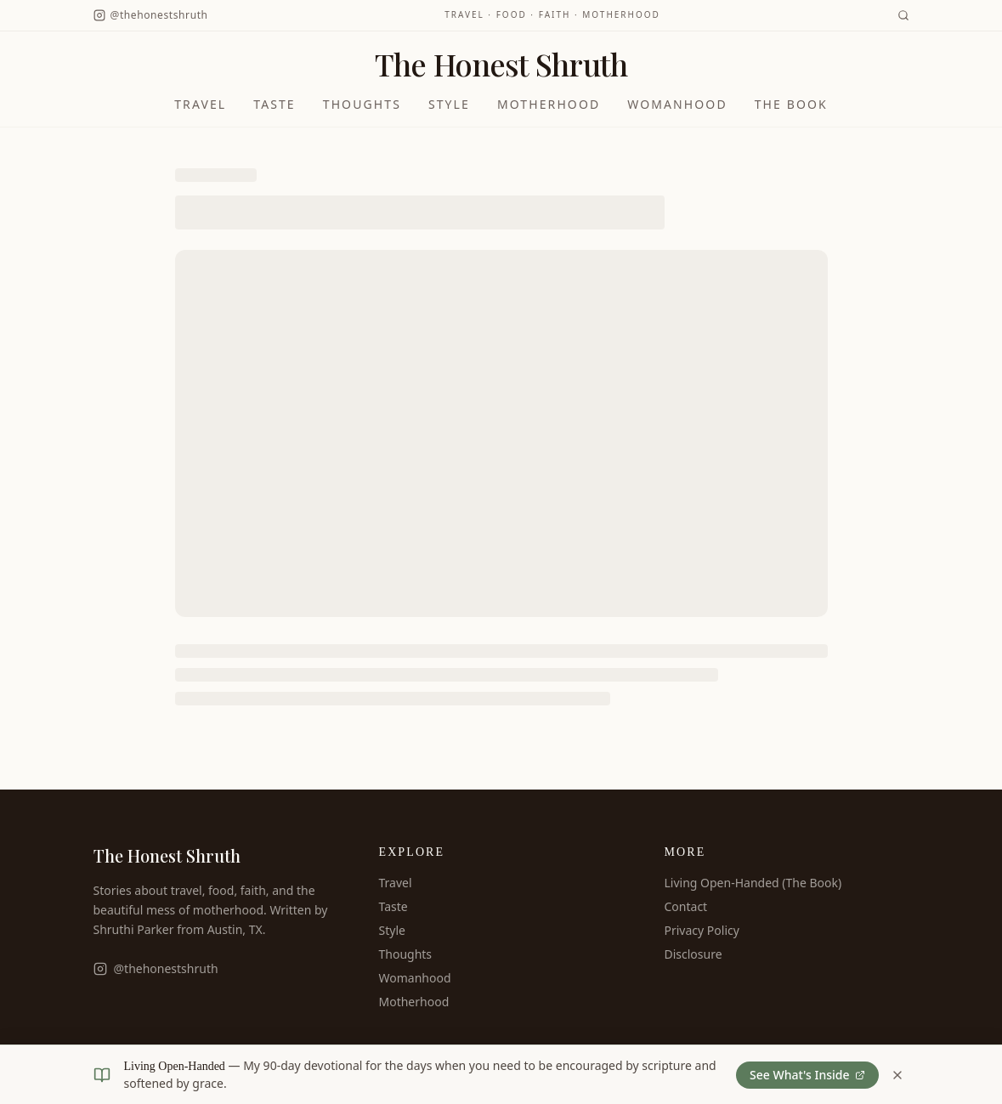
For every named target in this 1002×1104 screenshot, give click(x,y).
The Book (791, 104)
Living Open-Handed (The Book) (753, 883)
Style (449, 104)
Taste (274, 104)
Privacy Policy (702, 930)
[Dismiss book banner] (897, 1075)
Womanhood (677, 104)
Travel (200, 104)
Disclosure (693, 954)
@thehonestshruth (155, 968)
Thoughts (362, 104)
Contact (686, 906)
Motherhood (548, 104)
